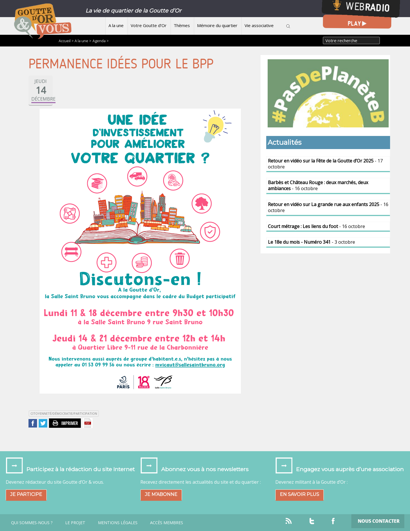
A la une (116, 25)
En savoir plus (299, 494)
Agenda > (101, 40)
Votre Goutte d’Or (149, 25)
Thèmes (182, 25)
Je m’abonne (161, 494)
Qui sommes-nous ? (32, 522)
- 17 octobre (325, 164)
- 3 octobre (311, 242)
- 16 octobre (318, 185)
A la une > (83, 40)
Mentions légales (118, 522)
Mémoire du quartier (217, 25)
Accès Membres (166, 522)
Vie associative (259, 25)
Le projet (75, 522)
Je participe (26, 494)
